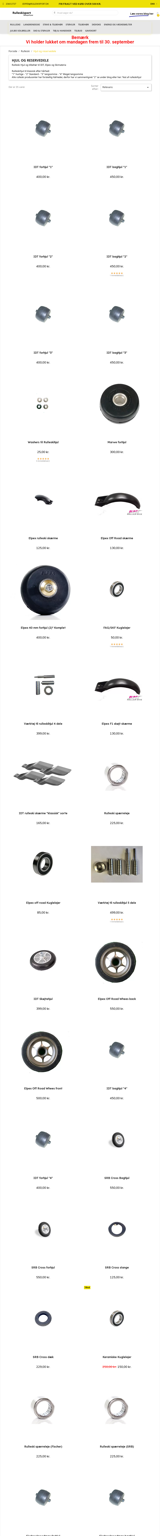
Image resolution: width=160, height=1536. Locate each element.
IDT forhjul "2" (43, 262)
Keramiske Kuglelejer (117, 1363)
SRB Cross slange (117, 1273)
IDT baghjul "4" (117, 1094)
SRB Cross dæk (43, 1363)
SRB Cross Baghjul (116, 1184)
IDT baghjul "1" (117, 173)
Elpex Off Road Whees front (43, 1094)
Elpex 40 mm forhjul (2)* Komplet (43, 634)
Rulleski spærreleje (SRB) (117, 1452)
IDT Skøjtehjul (43, 1005)
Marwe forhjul (116, 448)
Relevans (126, 93)
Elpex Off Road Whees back (117, 1005)
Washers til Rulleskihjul (43, 448)
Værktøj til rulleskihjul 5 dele (117, 909)
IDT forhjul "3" (43, 359)
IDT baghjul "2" (117, 262)
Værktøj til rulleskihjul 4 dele (43, 730)
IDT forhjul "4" (43, 1184)
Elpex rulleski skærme (43, 544)
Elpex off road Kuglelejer (43, 909)
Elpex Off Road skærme (117, 544)
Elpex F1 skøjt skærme (117, 730)
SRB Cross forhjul (43, 1273)
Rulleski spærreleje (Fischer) (43, 1452)
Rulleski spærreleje (117, 819)
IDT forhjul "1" (43, 173)
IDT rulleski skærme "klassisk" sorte (43, 819)
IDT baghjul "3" (117, 359)
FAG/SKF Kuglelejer (116, 634)
